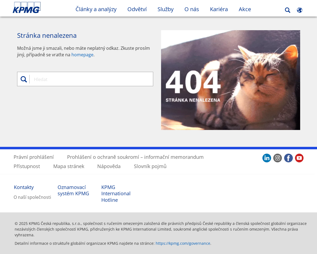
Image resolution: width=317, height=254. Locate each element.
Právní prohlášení (34, 156)
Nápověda (109, 166)
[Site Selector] (299, 10)
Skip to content (38, 7)
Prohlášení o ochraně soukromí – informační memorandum (135, 156)
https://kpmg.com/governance (183, 243)
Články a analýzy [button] (96, 9)
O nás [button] (191, 9)
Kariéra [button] (219, 9)
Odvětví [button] (137, 9)
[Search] (287, 10)
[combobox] (87, 79)
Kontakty (24, 187)
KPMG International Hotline (116, 193)
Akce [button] (245, 9)
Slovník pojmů (150, 166)
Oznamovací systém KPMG (73, 190)
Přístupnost (27, 166)
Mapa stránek (68, 166)
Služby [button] (166, 9)
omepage (83, 54)
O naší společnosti (32, 197)
